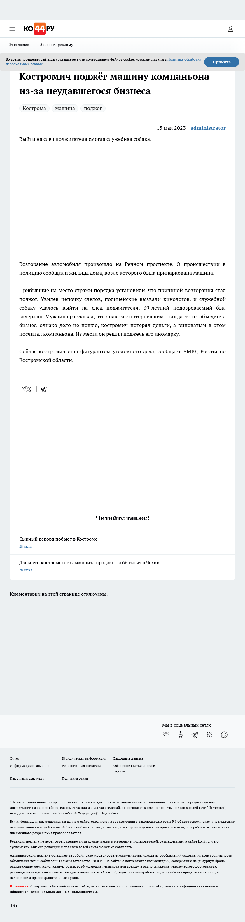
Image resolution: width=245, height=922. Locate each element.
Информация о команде (29, 765)
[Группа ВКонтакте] (166, 734)
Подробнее (110, 813)
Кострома (34, 108)
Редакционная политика (81, 765)
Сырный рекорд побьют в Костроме (122, 543)
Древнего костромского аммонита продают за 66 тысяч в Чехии (122, 566)
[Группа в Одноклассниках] (180, 734)
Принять (222, 62)
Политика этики (75, 778)
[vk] (27, 389)
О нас (14, 758)
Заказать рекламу (56, 44)
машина (65, 108)
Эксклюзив (19, 44)
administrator (208, 128)
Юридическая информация (84, 758)
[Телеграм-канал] (195, 734)
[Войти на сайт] (230, 29)
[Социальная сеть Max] (224, 734)
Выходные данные (128, 758)
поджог (93, 108)
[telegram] (45, 389)
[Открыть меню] (12, 29)
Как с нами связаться (27, 778)
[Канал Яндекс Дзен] (209, 734)
